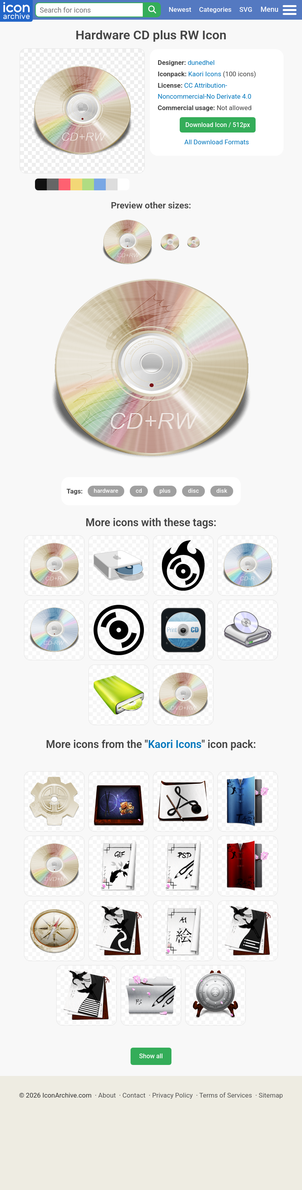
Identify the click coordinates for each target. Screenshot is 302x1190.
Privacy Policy (172, 1095)
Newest (180, 9)
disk (221, 490)
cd (139, 490)
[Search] (152, 9)
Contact (133, 1095)
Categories (215, 9)
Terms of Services (225, 1095)
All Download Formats (216, 142)
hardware (106, 490)
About (107, 1095)
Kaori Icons (204, 74)
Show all (151, 1056)
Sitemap (271, 1095)
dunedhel (201, 62)
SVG (245, 9)
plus (164, 490)
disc (193, 490)
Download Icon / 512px (217, 125)
